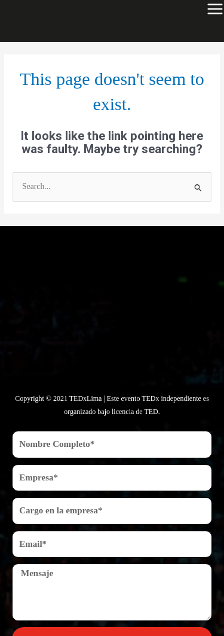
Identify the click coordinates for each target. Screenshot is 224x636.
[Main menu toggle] (215, 9)
